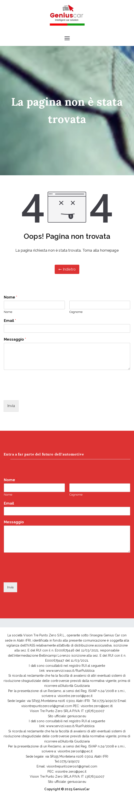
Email (10, 321)
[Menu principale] (67, 38)
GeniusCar (81, 789)
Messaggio (15, 339)
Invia (11, 406)
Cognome (75, 312)
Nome (10, 297)
